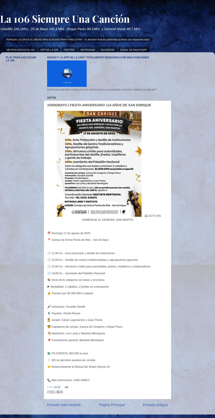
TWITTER (69, 49)
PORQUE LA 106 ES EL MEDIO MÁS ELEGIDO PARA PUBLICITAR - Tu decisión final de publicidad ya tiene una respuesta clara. (78, 39)
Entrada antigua (155, 405)
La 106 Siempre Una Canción (65, 18)
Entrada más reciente (64, 405)
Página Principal (112, 405)
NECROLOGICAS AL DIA (20, 49)
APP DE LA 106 (49, 49)
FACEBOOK (107, 49)
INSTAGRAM (87, 49)
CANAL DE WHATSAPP (133, 49)
